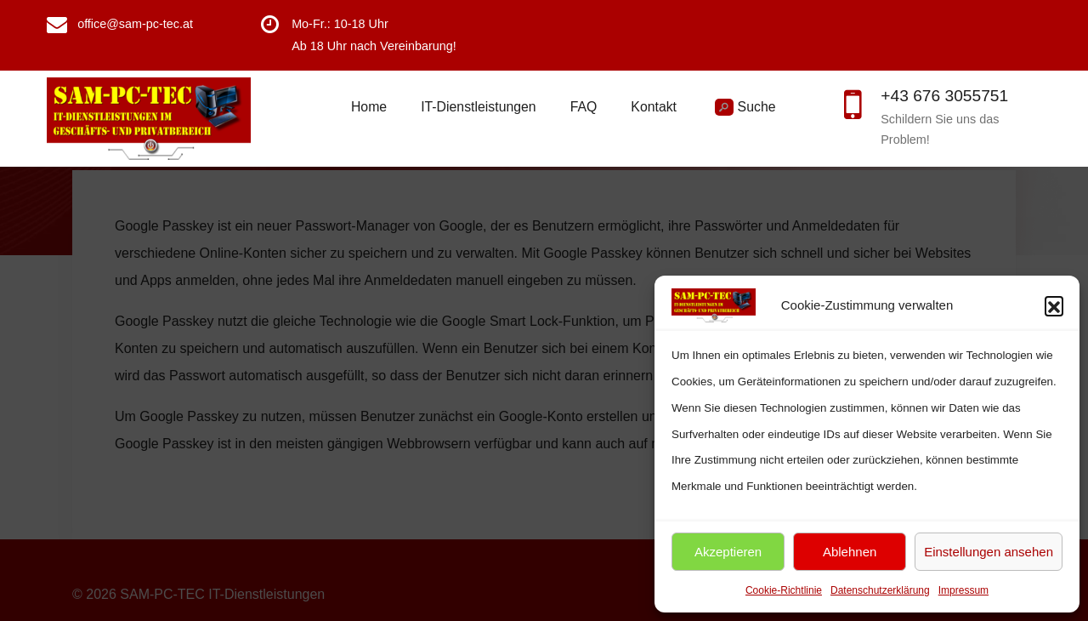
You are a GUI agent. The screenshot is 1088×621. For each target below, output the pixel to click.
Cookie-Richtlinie (783, 590)
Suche (745, 107)
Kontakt (654, 107)
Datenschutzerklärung (880, 590)
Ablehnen (849, 551)
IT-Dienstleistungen (478, 107)
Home (369, 107)
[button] (1054, 305)
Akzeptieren (728, 551)
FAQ (584, 107)
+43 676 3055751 (944, 96)
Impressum (963, 590)
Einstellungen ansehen (988, 551)
